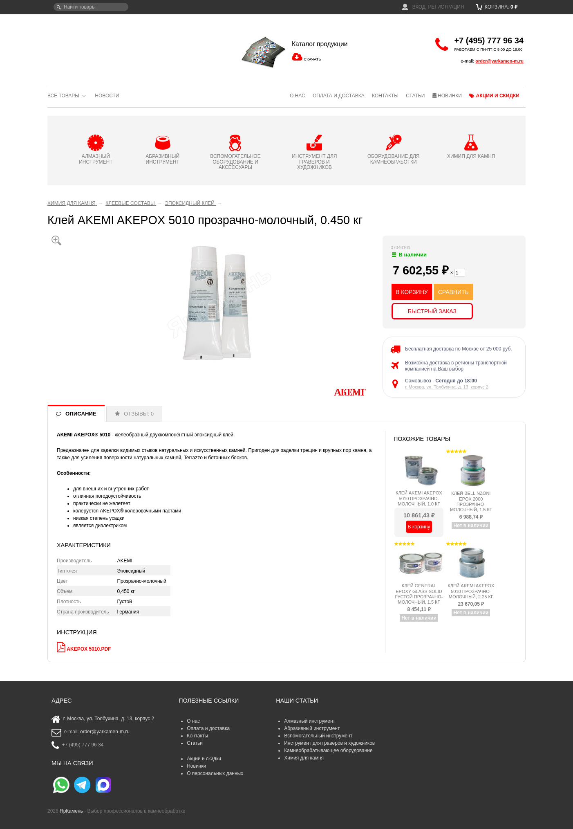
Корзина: (497, 7)
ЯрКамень (71, 811)
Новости (107, 96)
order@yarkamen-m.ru (499, 60)
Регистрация (446, 7)
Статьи (415, 96)
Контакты (385, 96)
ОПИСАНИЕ (80, 414)
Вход (413, 7)
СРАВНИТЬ (453, 292)
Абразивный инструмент (312, 728)
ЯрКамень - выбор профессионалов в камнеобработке (102, 47)
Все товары (63, 96)
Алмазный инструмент (309, 721)
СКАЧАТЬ (312, 59)
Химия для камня (304, 758)
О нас (297, 96)
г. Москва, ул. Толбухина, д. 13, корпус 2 (446, 386)
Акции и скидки (494, 96)
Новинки (447, 96)
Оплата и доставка (339, 96)
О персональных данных (215, 773)
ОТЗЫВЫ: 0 (139, 414)
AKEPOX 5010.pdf (89, 649)
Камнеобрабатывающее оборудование (328, 750)
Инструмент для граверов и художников (329, 743)
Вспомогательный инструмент (318, 736)
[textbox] (91, 7)
